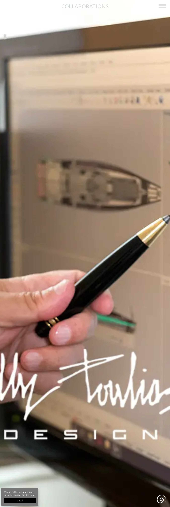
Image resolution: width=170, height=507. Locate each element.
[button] (162, 5)
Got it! (20, 500)
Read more (31, 495)
